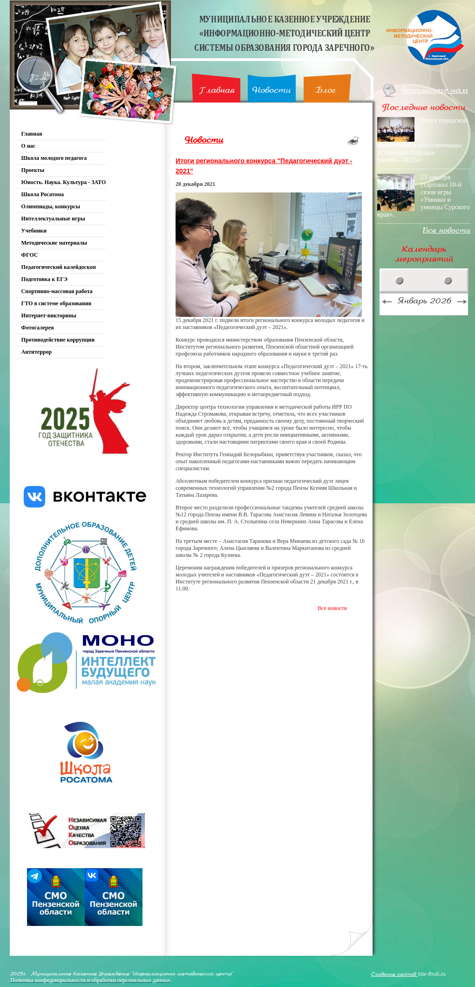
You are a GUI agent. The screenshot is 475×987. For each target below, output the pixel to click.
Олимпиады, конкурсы (50, 206)
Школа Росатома (42, 194)
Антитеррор (36, 352)
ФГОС (29, 255)
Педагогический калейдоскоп (58, 267)
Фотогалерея (37, 327)
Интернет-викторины (48, 315)
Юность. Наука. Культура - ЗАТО (63, 182)
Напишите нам (434, 90)
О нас (28, 146)
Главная (217, 90)
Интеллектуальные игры (53, 218)
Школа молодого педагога (54, 158)
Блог (326, 90)
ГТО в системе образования (56, 303)
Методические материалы (54, 243)
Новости (271, 90)
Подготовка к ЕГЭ (44, 279)
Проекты (33, 170)
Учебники (34, 230)
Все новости (332, 608)
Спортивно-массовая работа (57, 291)
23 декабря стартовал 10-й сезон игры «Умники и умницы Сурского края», (423, 196)
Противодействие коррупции (58, 339)
